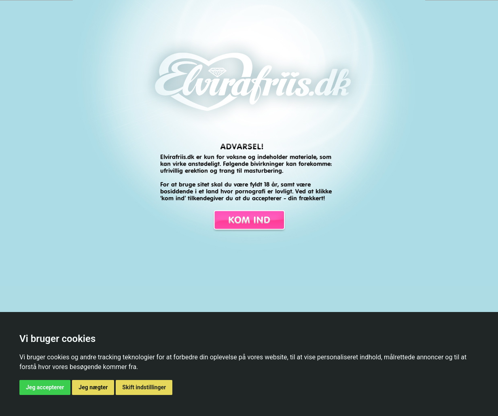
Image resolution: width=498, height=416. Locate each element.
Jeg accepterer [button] (45, 387)
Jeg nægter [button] (93, 387)
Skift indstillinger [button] (144, 387)
